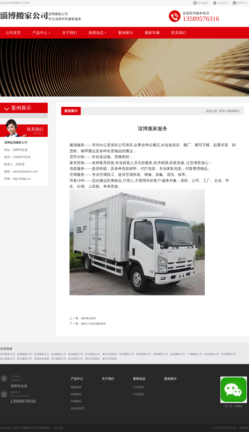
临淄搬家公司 (41, 354)
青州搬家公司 (126, 354)
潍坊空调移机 (109, 354)
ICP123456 (219, 427)
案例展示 (125, 33)
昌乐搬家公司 (92, 354)
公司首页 (13, 33)
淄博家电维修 (41, 358)
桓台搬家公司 (211, 354)
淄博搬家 (244, 427)
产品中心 (41, 33)
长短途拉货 (77, 408)
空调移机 (76, 401)
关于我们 (69, 33)
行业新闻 (138, 394)
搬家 (114, 145)
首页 (222, 111)
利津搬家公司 (228, 354)
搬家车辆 (152, 33)
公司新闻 (138, 387)
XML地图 (58, 427)
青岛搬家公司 (24, 358)
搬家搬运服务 (88, 318)
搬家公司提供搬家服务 (93, 323)
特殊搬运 (76, 394)
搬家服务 (76, 387)
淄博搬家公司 (7, 354)
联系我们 (178, 33)
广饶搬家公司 (194, 354)
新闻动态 (98, 33)
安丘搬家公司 (7, 358)
